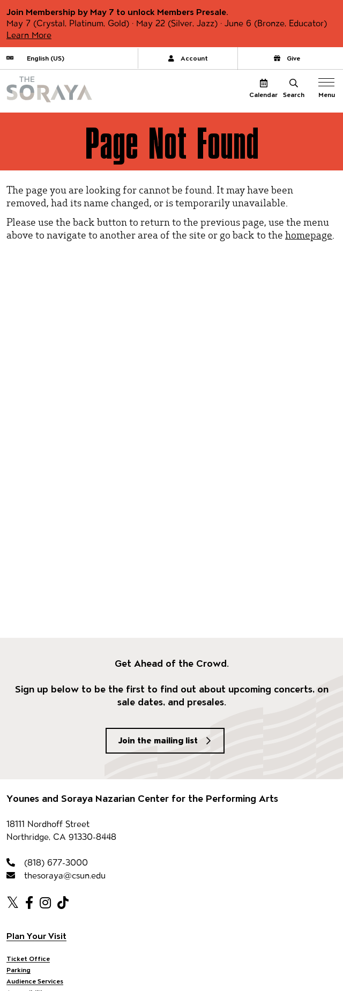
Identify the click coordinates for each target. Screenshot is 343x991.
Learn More (28, 35)
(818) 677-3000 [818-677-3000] (47, 863)
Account (188, 58)
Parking (18, 970)
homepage (308, 234)
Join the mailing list (158, 740)
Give (287, 58)
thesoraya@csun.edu (56, 875)
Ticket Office (28, 959)
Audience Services (34, 981)
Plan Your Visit (36, 936)
